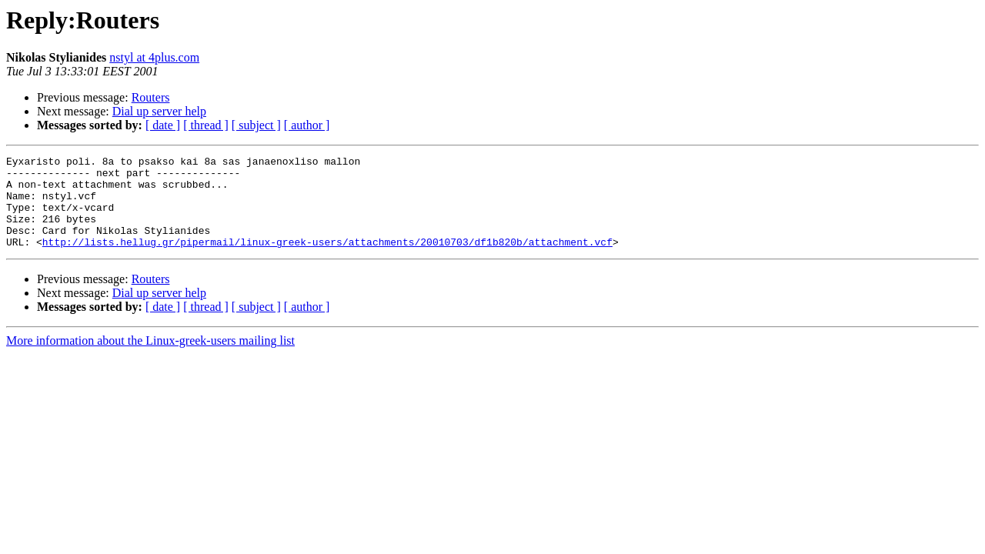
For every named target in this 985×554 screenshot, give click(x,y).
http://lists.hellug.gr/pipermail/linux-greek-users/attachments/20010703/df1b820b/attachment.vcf (327, 260)
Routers (151, 97)
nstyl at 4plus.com (154, 57)
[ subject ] (256, 125)
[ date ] (162, 125)
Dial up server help (159, 111)
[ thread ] (206, 125)
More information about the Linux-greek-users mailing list (150, 358)
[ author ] (307, 125)
